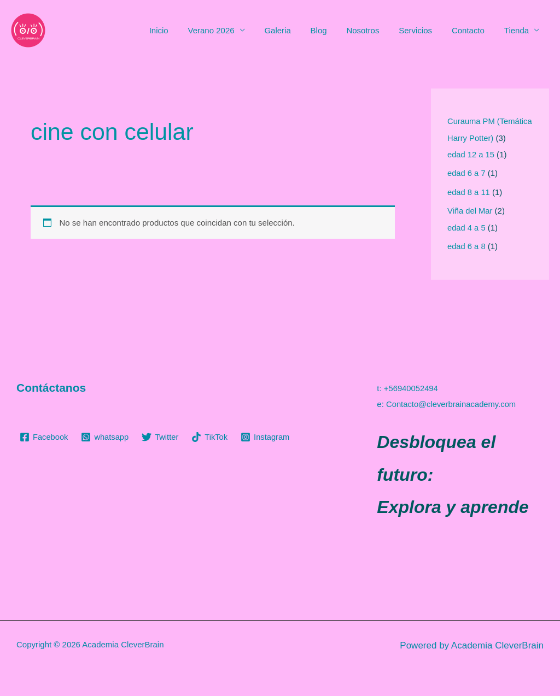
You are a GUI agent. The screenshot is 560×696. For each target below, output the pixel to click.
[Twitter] (162, 437)
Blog (333, 30)
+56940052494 (411, 388)
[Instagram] (268, 437)
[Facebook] (44, 437)
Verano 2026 (231, 30)
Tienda (518, 30)
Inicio (182, 30)
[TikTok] (212, 437)
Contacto (473, 30)
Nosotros (374, 30)
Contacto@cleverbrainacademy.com (452, 403)
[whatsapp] (106, 437)
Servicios (423, 30)
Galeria (295, 30)
